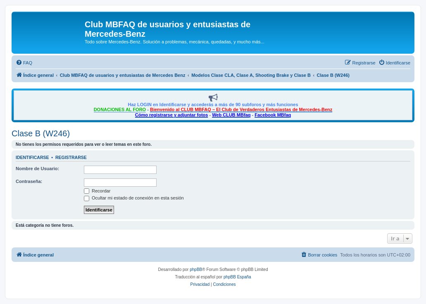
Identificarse (32, 157)
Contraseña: (29, 181)
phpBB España (237, 277)
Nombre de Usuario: (37, 168)
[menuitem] (24, 63)
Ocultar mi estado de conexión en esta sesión (134, 197)
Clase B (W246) (41, 133)
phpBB (196, 269)
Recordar (97, 190)
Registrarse (71, 157)
